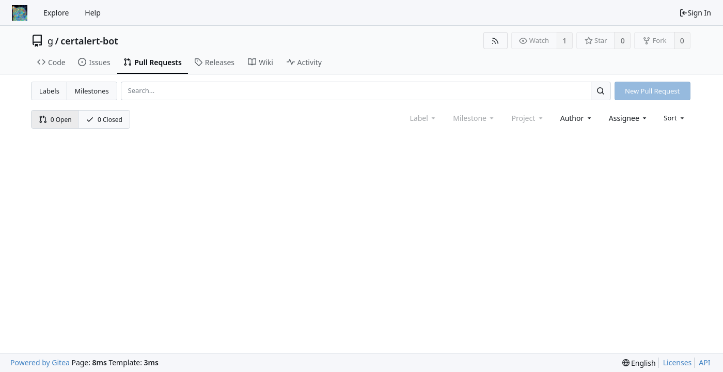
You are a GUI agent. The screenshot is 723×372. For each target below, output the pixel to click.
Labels (49, 91)
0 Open (55, 119)
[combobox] (577, 118)
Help (93, 13)
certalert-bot (89, 41)
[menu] (674, 118)
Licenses (677, 362)
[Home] (19, 13)
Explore (56, 13)
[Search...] (600, 91)
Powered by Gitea (40, 362)
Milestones (92, 91)
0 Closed (104, 119)
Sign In (695, 13)
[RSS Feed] (495, 40)
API (704, 362)
